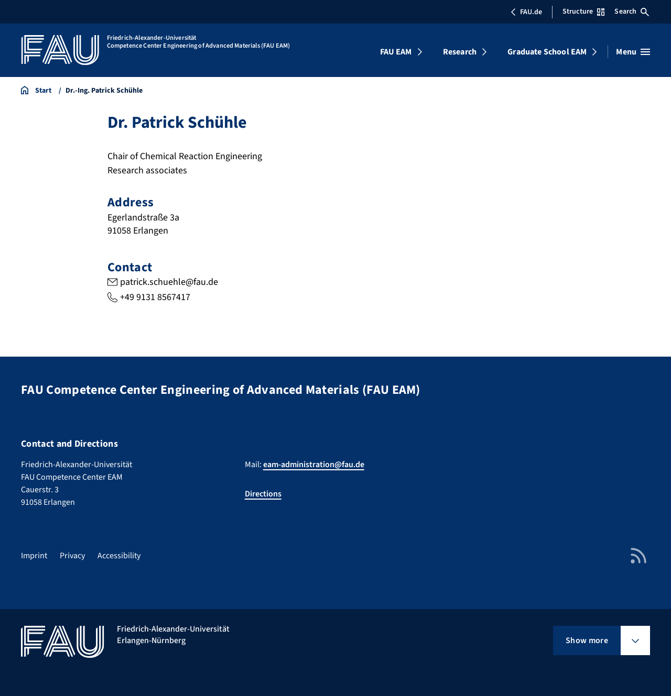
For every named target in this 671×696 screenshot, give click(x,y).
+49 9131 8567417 (155, 297)
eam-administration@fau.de (313, 464)
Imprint (34, 555)
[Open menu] (633, 51)
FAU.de (526, 12)
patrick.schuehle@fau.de (169, 282)
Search (631, 11)
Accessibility (119, 555)
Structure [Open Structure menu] (583, 11)
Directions (263, 494)
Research (460, 52)
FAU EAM (396, 52)
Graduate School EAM (547, 52)
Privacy (72, 555)
